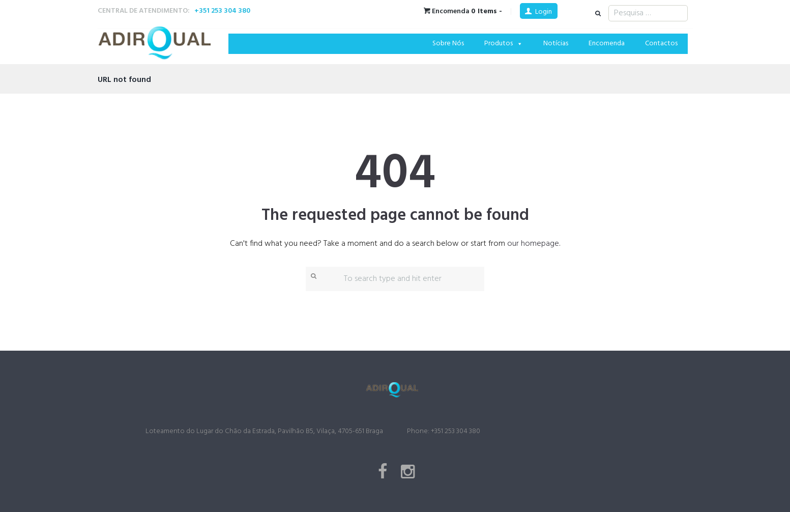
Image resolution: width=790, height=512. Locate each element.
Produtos (503, 43)
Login (543, 12)
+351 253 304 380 (222, 11)
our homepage (533, 243)
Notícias (555, 43)
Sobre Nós (448, 43)
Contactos (661, 43)
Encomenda (607, 43)
